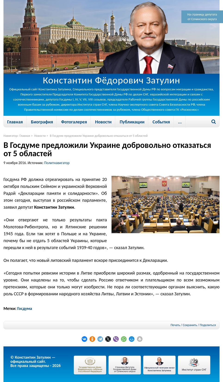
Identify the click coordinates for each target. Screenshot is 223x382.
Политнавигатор (57, 163)
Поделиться (208, 325)
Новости (103, 122)
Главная (15, 122)
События (161, 122)
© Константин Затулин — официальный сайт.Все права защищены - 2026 (35, 361)
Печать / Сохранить (183, 325)
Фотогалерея (74, 122)
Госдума (24, 308)
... (180, 122)
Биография (42, 122)
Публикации (132, 122)
